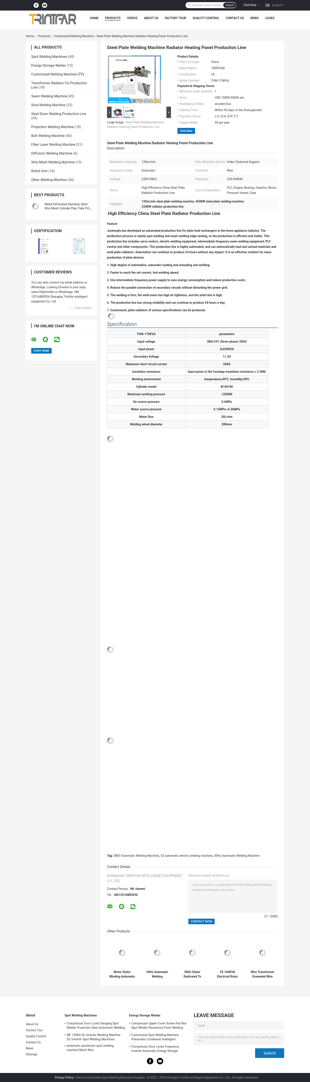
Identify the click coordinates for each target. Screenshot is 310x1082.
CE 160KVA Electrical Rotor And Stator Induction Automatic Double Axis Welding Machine (227, 974)
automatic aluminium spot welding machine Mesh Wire (90, 1048)
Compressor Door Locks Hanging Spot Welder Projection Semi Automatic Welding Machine (96, 1026)
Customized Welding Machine (73, 36)
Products (113, 18)
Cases (270, 18)
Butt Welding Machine (48, 136)
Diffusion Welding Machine (51, 153)
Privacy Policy (64, 1077)
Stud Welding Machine (48, 105)
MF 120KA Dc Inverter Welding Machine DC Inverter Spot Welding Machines (94, 1037)
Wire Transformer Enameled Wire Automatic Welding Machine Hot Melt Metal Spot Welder (262, 974)
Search (229, 5)
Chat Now (249, 5)
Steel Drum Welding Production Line (58, 114)
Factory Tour (175, 18)
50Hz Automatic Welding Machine (237, 855)
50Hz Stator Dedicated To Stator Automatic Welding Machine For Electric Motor (192, 974)
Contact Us (235, 18)
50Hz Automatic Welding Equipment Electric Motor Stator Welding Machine (157, 974)
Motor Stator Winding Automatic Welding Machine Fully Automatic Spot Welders (122, 974)
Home (94, 18)
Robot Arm (39, 171)
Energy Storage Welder (48, 65)
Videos (132, 18)
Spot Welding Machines (49, 57)
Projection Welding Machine (52, 127)
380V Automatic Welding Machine (136, 855)
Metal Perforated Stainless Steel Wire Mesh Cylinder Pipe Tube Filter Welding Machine (68, 208)
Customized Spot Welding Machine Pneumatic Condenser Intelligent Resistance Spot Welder (155, 1037)
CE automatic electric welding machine (186, 855)
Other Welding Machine (49, 180)
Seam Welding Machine (49, 96)
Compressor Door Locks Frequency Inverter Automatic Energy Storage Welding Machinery (155, 1049)
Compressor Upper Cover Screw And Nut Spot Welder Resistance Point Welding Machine (158, 1026)
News (254, 18)
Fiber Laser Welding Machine (53, 145)
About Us (151, 18)
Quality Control (206, 18)
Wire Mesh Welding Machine (52, 162)
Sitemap (31, 1054)
